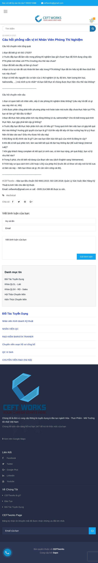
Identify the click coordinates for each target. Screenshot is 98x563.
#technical (11, 195)
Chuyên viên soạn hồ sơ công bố (18, 344)
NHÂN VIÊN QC (10, 329)
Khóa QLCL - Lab (13, 284)
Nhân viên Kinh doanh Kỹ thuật (17, 321)
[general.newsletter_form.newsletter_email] (49, 530)
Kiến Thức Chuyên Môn (16, 299)
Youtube (10, 481)
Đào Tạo (8, 501)
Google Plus (12, 470)
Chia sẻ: (6, 202)
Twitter (10, 464)
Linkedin (10, 475)
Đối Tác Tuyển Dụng (14, 279)
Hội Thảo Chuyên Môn (15, 294)
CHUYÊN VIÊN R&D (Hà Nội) (17, 360)
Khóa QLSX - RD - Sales (16, 289)
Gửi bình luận (86, 256)
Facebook (11, 458)
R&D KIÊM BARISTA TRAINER (17, 336)
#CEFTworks (8, 181)
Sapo (55, 553)
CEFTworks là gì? (12, 495)
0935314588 (31, 3)
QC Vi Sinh (7, 352)
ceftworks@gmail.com (52, 3)
